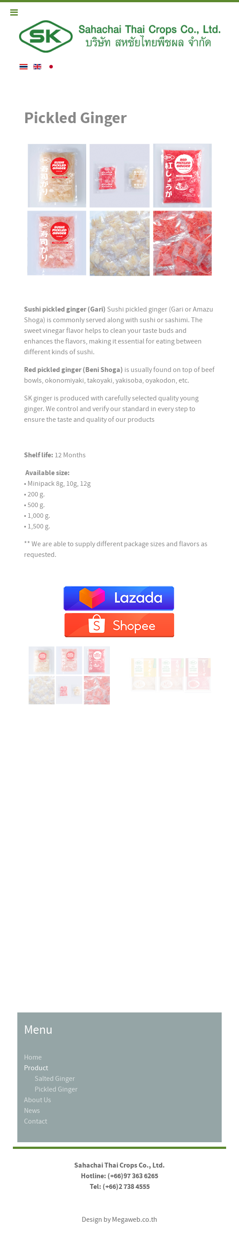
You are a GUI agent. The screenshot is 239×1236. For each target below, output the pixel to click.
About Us (37, 1100)
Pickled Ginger (56, 1089)
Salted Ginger (55, 1078)
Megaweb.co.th (134, 1219)
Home (33, 1057)
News (32, 1110)
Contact (35, 1121)
